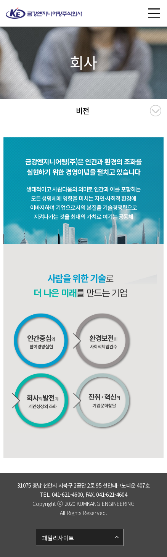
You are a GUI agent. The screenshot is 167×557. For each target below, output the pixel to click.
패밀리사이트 (58, 538)
